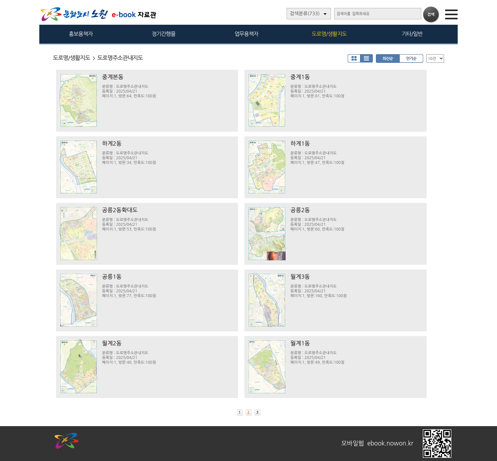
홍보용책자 (81, 33)
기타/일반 (412, 33)
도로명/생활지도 (329, 33)
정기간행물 (164, 33)
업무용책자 (246, 33)
